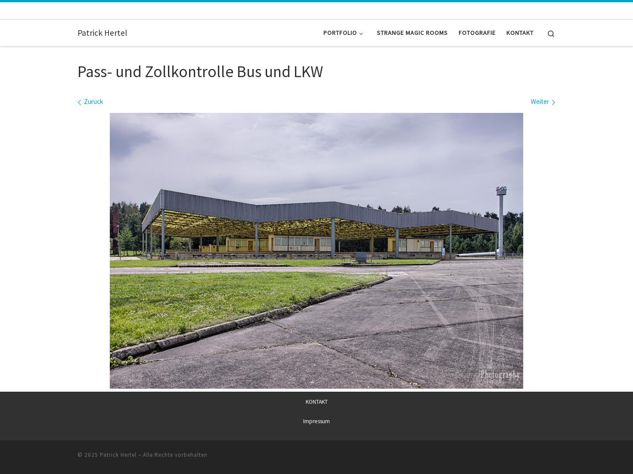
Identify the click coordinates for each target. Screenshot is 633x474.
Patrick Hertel (118, 454)
